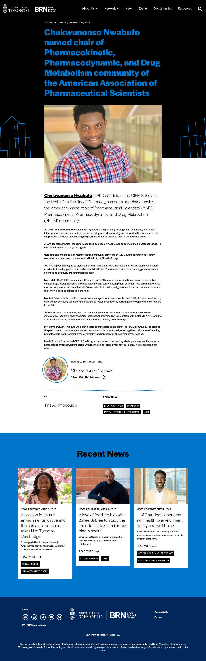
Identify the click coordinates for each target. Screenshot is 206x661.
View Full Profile (88, 376)
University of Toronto (97, 634)
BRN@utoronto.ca (36, 624)
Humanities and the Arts (34, 571)
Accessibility (161, 611)
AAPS (47, 265)
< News (48, 22)
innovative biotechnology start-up (115, 341)
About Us (88, 8)
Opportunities (163, 8)
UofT (146, 412)
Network (110, 8)
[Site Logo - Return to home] (39, 8)
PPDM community (71, 280)
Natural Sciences (89, 558)
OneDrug (87, 341)
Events (143, 8)
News (129, 8)
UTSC (105, 558)
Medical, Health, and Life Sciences (121, 412)
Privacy (158, 616)
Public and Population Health (153, 560)
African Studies (30, 563)
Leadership (133, 406)
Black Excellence (113, 406)
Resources (185, 8)
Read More (31, 556)
